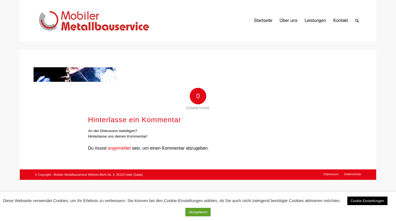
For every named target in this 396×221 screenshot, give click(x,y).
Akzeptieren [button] (198, 212)
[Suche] (357, 20)
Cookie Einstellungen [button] (367, 201)
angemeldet (119, 148)
